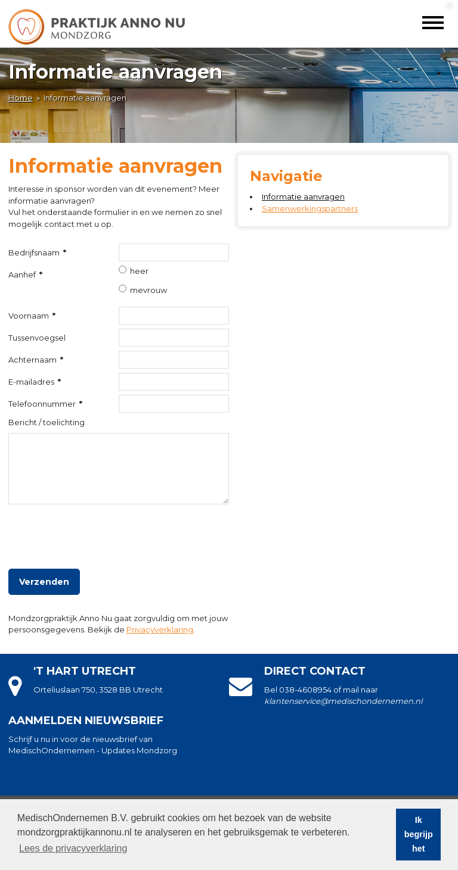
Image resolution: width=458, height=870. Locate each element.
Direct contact (315, 671)
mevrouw (148, 290)
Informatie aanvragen (303, 196)
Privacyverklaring (159, 629)
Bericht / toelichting (46, 422)
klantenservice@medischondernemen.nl (343, 701)
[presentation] (99, 532)
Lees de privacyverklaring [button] (73, 848)
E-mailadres (34, 381)
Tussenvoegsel (37, 337)
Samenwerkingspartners (310, 208)
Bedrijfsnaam (37, 252)
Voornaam (31, 315)
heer (139, 271)
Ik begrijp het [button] (418, 834)
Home (20, 97)
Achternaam (35, 359)
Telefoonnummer (45, 404)
